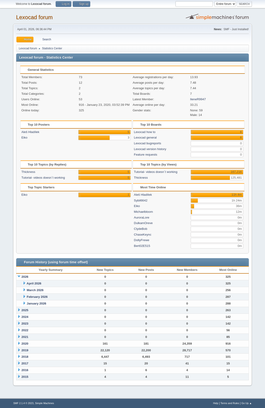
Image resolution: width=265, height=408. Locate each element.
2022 (24, 330)
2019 (24, 350)
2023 (24, 323)
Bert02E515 (142, 246)
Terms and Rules (229, 403)
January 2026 (36, 303)
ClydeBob (140, 229)
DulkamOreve (143, 223)
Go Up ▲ (246, 403)
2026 (24, 276)
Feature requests (145, 154)
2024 (24, 317)
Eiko (24, 137)
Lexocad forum (34, 17)
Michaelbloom (143, 211)
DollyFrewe (141, 240)
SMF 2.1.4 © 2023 (23, 403)
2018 (24, 356)
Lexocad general (145, 137)
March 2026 (35, 290)
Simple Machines (44, 403)
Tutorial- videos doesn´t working (43, 177)
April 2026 (34, 283)
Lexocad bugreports (147, 143)
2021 (24, 337)
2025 (24, 310)
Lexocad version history (150, 149)
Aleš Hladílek (30, 132)
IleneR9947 (198, 99)
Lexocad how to (144, 132)
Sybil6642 (141, 200)
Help (215, 403)
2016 (24, 370)
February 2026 (37, 297)
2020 (24, 343)
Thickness (28, 172)
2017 (24, 363)
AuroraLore (141, 217)
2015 (24, 376)
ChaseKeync (142, 234)
